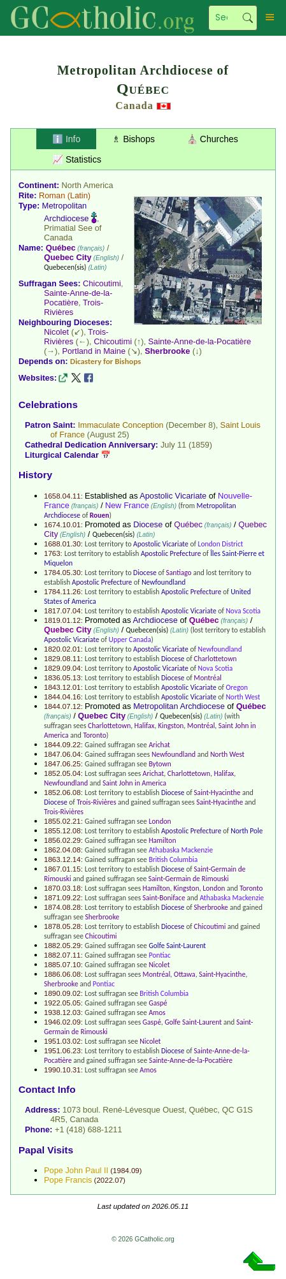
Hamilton (162, 840)
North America (87, 185)
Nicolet (56, 332)
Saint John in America (134, 782)
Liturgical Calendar (62, 455)
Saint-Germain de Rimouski (188, 878)
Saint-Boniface (164, 897)
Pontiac (159, 955)
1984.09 (126, 1170)
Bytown (159, 763)
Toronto (94, 735)
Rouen (100, 515)
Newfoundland (163, 582)
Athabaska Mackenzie (180, 849)
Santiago (179, 572)
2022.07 (109, 1180)
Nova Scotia (243, 610)
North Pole (246, 830)
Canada (134, 105)
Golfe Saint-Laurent (177, 945)
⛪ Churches (212, 139)
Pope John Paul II (76, 1170)
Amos (156, 1012)
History (35, 474)
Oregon (236, 687)
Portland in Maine (93, 351)
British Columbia (172, 859)
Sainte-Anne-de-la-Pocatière (78, 297)
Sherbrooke (167, 351)
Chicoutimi (102, 283)
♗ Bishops (133, 139)
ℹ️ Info (66, 139)
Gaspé (157, 1002)
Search (248, 18)
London (159, 821)
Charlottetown (215, 658)
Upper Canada (130, 639)
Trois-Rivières (96, 802)
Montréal (207, 677)
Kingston (170, 725)
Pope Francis (68, 1180)
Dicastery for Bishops (105, 361)
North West (242, 696)
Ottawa (185, 974)
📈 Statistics (76, 159)
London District (220, 543)
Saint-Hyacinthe (217, 792)
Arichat (159, 744)
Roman (52, 195)
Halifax (144, 725)
